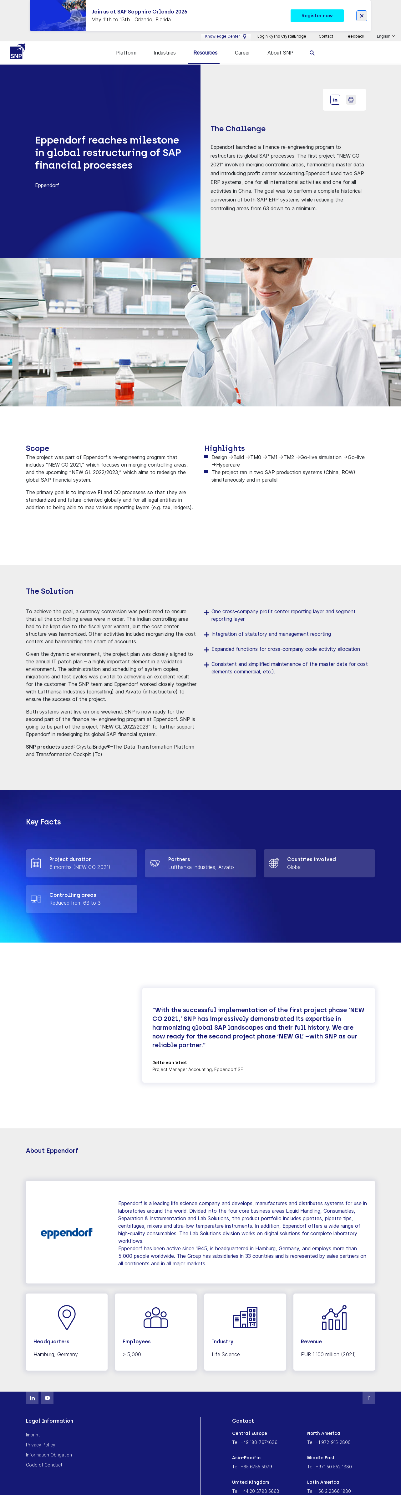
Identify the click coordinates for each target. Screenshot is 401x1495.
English (384, 28)
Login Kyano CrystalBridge (281, 28)
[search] (312, 44)
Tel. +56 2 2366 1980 (329, 1483)
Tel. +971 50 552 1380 (329, 1458)
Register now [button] (317, 7)
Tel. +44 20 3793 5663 (255, 1483)
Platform (126, 44)
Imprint (33, 1427)
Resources (205, 44)
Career (242, 44)
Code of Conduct (44, 1457)
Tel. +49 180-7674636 (254, 1434)
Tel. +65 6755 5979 (252, 1458)
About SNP (280, 44)
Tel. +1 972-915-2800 (329, 1434)
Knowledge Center (226, 28)
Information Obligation (49, 1447)
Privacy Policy (40, 1437)
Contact (326, 28)
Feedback (355, 28)
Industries (165, 44)
